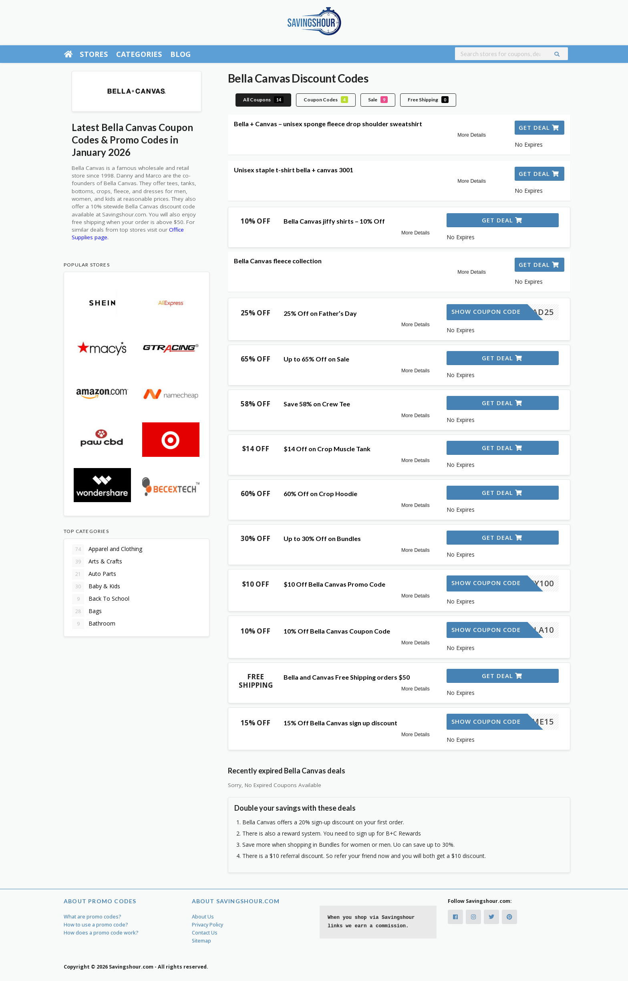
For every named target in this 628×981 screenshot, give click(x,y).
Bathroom (93, 624)
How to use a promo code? (96, 924)
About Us (203, 916)
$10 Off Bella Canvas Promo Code (334, 584)
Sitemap (201, 940)
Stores (94, 54)
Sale (378, 99)
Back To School (100, 599)
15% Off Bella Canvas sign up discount (340, 723)
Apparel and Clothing (107, 549)
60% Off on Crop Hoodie (320, 493)
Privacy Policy (207, 924)
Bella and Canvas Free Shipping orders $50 (347, 677)
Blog (180, 54)
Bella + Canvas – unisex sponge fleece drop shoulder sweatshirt (328, 123)
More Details (471, 135)
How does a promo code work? (101, 932)
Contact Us (204, 932)
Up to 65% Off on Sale (316, 359)
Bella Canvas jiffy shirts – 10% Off (334, 221)
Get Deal (539, 127)
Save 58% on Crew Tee (317, 404)
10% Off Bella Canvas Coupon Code (337, 631)
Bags (87, 611)
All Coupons (263, 99)
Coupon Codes (326, 99)
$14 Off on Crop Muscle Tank (327, 448)
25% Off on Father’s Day (320, 313)
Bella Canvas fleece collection (278, 260)
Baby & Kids (96, 586)
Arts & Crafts (97, 562)
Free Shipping (428, 99)
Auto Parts (94, 574)
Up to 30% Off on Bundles (322, 538)
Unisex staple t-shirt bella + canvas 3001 (293, 170)
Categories (139, 54)
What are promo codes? (92, 916)
